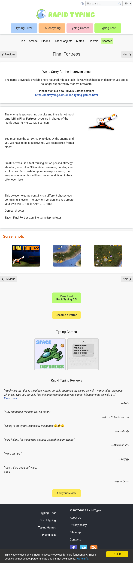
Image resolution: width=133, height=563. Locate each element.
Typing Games (80, 28)
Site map (75, 532)
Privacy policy (78, 525)
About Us (75, 517)
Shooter (107, 41)
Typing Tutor (48, 513)
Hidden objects (63, 41)
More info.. (84, 558)
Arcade (33, 41)
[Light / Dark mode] (82, 3)
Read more (10, 398)
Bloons (45, 41)
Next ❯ (127, 54)
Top (22, 41)
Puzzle (94, 41)
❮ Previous (8, 54)
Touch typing (52, 28)
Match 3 (81, 41)
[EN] (127, 3)
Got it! (117, 554)
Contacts (75, 539)
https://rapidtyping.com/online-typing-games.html (66, 95)
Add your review (66, 493)
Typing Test (108, 28)
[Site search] (101, 3)
